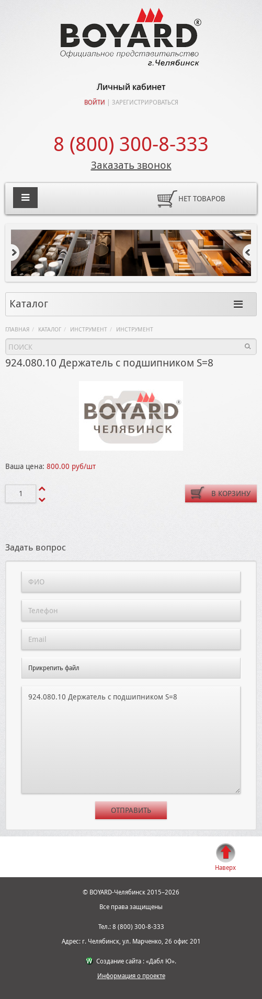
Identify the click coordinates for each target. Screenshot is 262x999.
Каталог (49, 329)
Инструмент (88, 329)
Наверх (225, 867)
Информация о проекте (131, 976)
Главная (17, 329)
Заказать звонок (131, 165)
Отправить (131, 810)
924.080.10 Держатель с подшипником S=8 (131, 740)
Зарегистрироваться (145, 102)
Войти (94, 102)
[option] (131, 253)
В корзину (230, 493)
